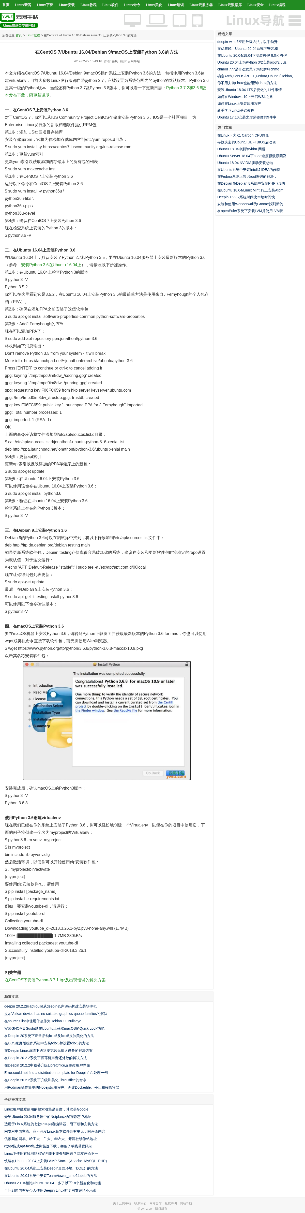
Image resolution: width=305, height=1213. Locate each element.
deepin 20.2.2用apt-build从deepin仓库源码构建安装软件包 (50, 1006)
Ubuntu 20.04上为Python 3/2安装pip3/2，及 (252, 62)
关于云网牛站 (122, 1203)
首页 (5, 5)
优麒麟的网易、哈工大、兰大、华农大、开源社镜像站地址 (50, 1139)
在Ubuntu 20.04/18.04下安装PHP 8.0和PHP (252, 55)
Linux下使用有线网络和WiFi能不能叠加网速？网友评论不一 (51, 1153)
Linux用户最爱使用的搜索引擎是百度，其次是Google (46, 1109)
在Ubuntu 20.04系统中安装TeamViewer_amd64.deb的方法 (50, 1176)
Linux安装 (67, 5)
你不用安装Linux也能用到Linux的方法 (247, 83)
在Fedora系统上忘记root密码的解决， (247, 176)
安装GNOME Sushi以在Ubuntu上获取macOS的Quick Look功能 (54, 1028)
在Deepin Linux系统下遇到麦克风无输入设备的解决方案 (48, 1050)
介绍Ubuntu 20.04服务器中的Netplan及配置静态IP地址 (47, 1117)
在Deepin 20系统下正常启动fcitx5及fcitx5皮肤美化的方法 (49, 1036)
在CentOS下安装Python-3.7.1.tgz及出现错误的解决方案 (55, 980)
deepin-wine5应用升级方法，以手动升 (247, 42)
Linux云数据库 (230, 5)
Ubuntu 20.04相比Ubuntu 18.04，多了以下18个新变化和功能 (52, 1183)
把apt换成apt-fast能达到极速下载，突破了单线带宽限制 (48, 1146)
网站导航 (186, 1203)
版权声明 (171, 1203)
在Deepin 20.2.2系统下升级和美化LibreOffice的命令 (45, 1080)
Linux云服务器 (201, 5)
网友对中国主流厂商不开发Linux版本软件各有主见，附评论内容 (54, 1131)
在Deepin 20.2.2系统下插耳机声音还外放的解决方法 (45, 1058)
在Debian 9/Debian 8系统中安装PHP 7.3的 (251, 183)
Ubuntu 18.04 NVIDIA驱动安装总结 (245, 163)
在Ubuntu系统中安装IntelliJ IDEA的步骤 (248, 170)
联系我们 (140, 1203)
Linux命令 (132, 5)
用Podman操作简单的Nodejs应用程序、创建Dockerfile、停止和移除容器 (61, 1087)
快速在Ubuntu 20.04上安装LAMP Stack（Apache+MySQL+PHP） (56, 1161)
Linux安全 (255, 5)
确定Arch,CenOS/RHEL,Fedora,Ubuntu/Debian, (255, 76)
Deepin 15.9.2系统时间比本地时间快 (246, 197)
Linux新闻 (23, 5)
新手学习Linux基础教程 (235, 110)
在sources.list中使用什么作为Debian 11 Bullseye (42, 1021)
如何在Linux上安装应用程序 (239, 103)
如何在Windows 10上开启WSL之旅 (245, 97)
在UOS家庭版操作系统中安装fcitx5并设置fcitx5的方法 (46, 1043)
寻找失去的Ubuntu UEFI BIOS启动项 (246, 142)
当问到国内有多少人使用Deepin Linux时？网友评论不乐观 (50, 1190)
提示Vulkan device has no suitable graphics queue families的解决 (56, 1014)
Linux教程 (88, 5)
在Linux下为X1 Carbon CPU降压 (243, 135)
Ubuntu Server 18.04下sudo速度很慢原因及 (251, 156)
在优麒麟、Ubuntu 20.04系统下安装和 (247, 49)
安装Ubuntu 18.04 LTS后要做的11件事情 (249, 90)
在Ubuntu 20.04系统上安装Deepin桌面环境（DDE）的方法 (51, 1168)
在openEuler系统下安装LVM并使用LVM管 (250, 211)
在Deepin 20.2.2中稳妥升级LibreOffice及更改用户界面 (47, 1065)
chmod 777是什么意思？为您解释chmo (248, 69)
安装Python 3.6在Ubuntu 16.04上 (51, 265)
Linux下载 (45, 5)
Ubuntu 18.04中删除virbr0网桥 (241, 149)
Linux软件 (110, 5)
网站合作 (155, 1203)
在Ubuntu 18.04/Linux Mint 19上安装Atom (250, 190)
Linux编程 (277, 5)
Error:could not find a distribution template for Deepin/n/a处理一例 (56, 1073)
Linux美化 (154, 5)
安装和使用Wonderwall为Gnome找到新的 (250, 204)
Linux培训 (176, 5)
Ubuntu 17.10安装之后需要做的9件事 (246, 117)
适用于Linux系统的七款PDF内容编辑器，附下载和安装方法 (51, 1124)
